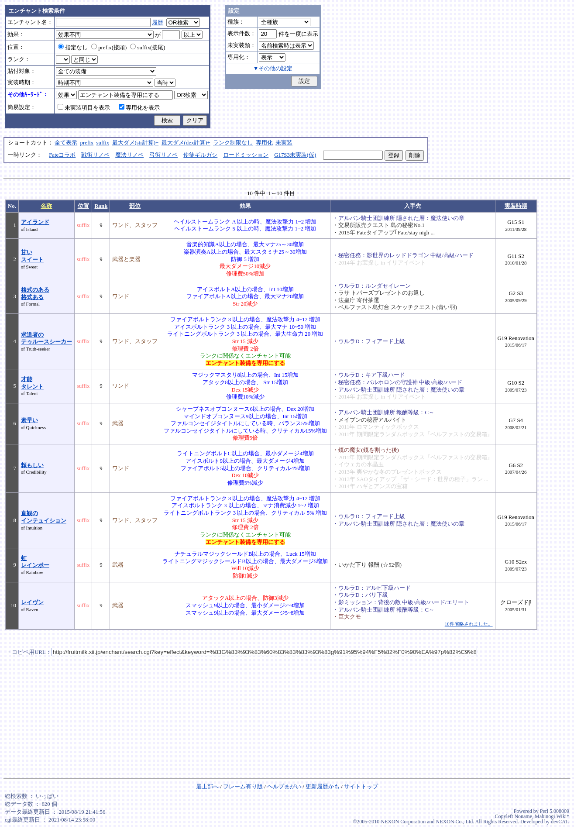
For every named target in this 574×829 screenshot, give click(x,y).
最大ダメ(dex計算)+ (186, 143)
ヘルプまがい (284, 787)
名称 (46, 206)
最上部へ (207, 787)
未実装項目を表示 (84, 108)
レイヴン (32, 602)
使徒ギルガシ (200, 155)
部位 (135, 206)
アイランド (35, 222)
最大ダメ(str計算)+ (135, 143)
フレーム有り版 (243, 787)
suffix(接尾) (147, 48)
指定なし (73, 48)
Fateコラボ (62, 155)
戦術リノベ (95, 155)
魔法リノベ (129, 155)
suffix (103, 143)
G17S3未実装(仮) (295, 155)
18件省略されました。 (469, 623)
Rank (100, 206)
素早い (29, 420)
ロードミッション (245, 155)
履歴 (157, 23)
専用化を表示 (139, 108)
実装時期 (516, 206)
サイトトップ (361, 787)
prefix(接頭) (109, 48)
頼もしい (32, 465)
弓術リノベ (163, 155)
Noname (523, 816)
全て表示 (66, 143)
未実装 (283, 143)
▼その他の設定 (273, 68)
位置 (83, 206)
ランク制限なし (233, 143)
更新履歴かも (323, 787)
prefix (87, 143)
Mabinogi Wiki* (552, 816)
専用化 (264, 143)
